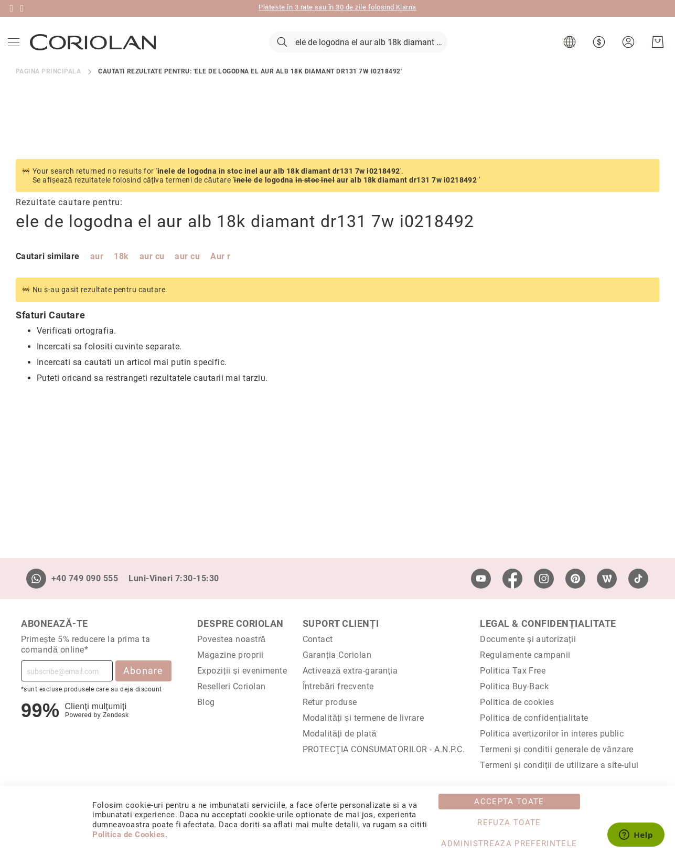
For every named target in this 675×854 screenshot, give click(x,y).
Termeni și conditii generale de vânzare (557, 749)
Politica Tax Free (512, 671)
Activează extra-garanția (350, 671)
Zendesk (115, 715)
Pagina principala (48, 91)
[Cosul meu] (655, 52)
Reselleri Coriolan (231, 686)
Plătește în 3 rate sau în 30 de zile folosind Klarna (337, 7)
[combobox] (358, 52)
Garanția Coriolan (337, 655)
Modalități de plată (340, 734)
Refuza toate (509, 822)
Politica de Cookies (128, 834)
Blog (206, 702)
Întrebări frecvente (338, 686)
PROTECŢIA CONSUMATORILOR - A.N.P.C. (384, 749)
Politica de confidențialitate (534, 718)
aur (96, 277)
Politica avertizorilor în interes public (552, 734)
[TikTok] (638, 579)
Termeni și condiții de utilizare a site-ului (559, 765)
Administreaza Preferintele (509, 843)
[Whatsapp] (36, 579)
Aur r (220, 277)
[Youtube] (481, 579)
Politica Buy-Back (514, 686)
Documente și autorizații (528, 639)
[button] (568, 52)
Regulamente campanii (525, 655)
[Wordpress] (607, 579)
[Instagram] (544, 579)
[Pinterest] (575, 579)
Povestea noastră (231, 639)
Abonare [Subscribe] (143, 670)
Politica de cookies (517, 702)
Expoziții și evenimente (242, 671)
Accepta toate (509, 801)
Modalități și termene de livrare (363, 718)
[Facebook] (512, 579)
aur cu (152, 277)
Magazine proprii (230, 655)
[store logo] (95, 52)
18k (121, 277)
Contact (318, 639)
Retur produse (330, 702)
